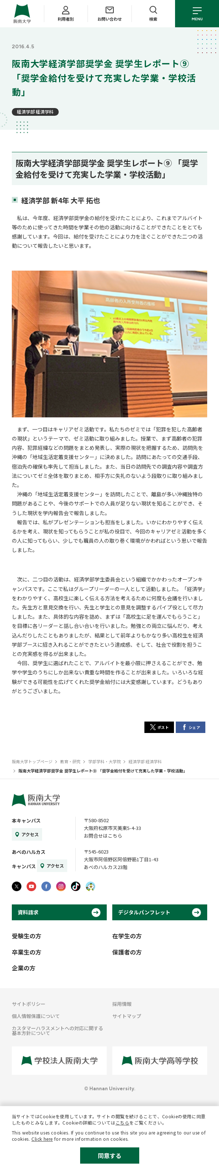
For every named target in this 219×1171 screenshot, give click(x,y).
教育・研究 (70, 761)
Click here (42, 1139)
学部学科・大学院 (104, 761)
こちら (123, 1122)
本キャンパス (26, 820)
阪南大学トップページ (32, 761)
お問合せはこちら (103, 835)
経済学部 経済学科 (35, 111)
